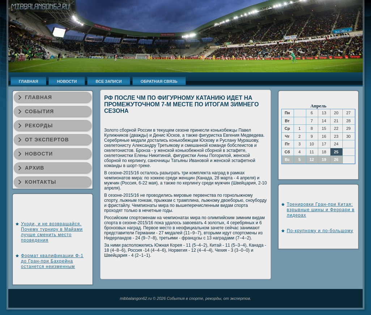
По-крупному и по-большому (320, 230)
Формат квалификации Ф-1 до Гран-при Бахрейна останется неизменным (52, 261)
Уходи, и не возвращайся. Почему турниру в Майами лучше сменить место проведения (52, 232)
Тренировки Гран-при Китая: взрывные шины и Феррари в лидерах (321, 210)
